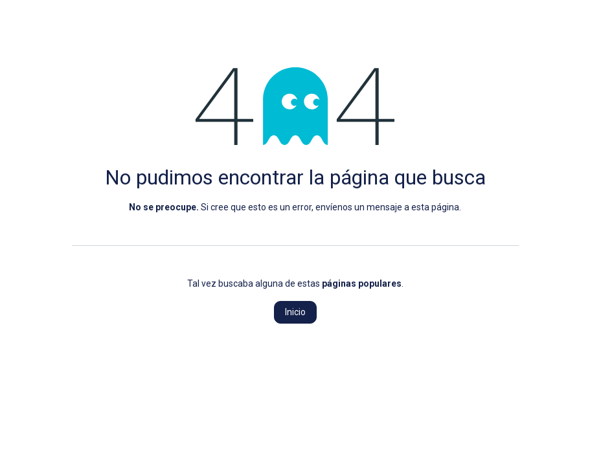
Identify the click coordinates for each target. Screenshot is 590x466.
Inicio (295, 312)
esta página (435, 207)
